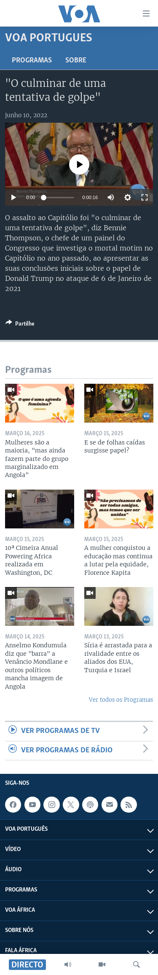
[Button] (20, 325)
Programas (32, 61)
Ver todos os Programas (121, 699)
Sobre (75, 61)
